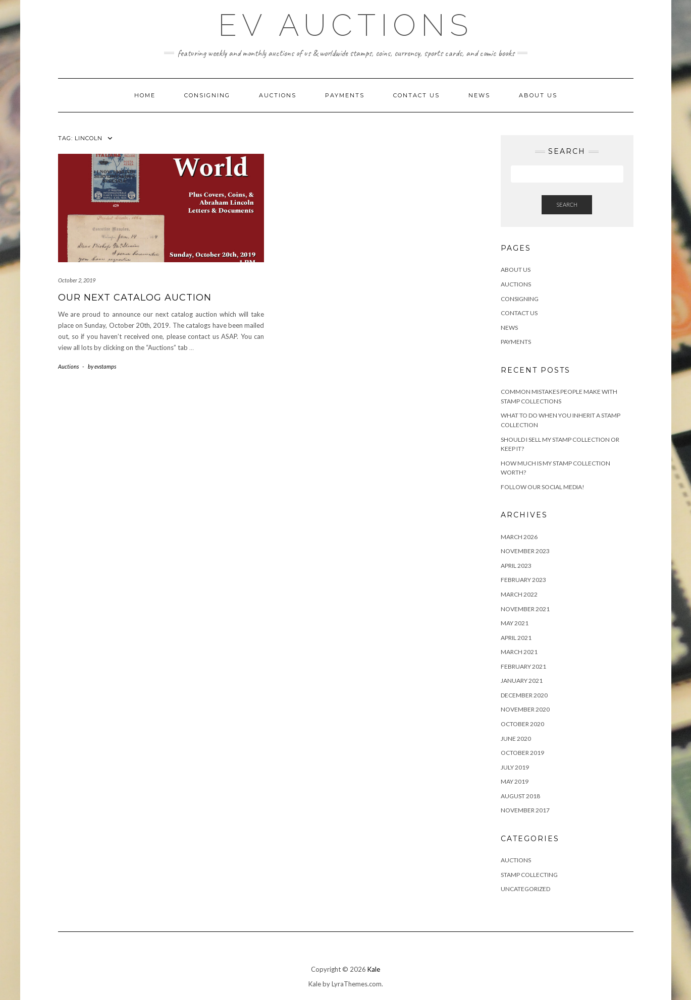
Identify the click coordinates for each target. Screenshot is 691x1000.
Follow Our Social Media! (542, 487)
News (479, 95)
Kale (373, 969)
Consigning (207, 95)
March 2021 (519, 652)
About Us (538, 95)
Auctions (277, 95)
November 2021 (525, 609)
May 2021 (514, 623)
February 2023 (523, 579)
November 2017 (525, 810)
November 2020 (525, 709)
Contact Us (416, 95)
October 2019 (522, 752)
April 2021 (516, 637)
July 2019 (515, 767)
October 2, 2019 (76, 280)
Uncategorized (525, 889)
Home (144, 95)
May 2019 (514, 781)
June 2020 (516, 738)
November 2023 (525, 551)
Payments (344, 95)
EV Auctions (345, 25)
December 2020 (524, 695)
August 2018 (520, 796)
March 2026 (519, 537)
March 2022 (519, 594)
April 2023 (516, 565)
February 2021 (523, 666)
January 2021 (522, 680)
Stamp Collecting (529, 874)
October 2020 (522, 724)
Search (566, 204)
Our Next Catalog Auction (134, 297)
